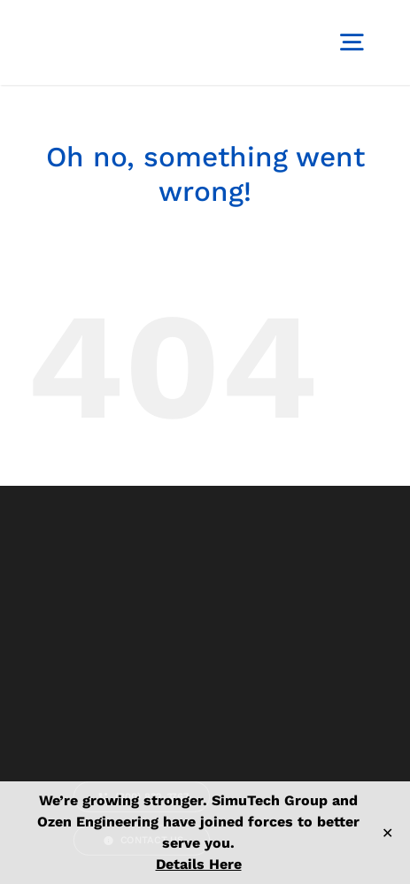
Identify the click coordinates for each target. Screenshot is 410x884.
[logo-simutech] (93, 18)
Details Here (199, 864)
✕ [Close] (387, 833)
